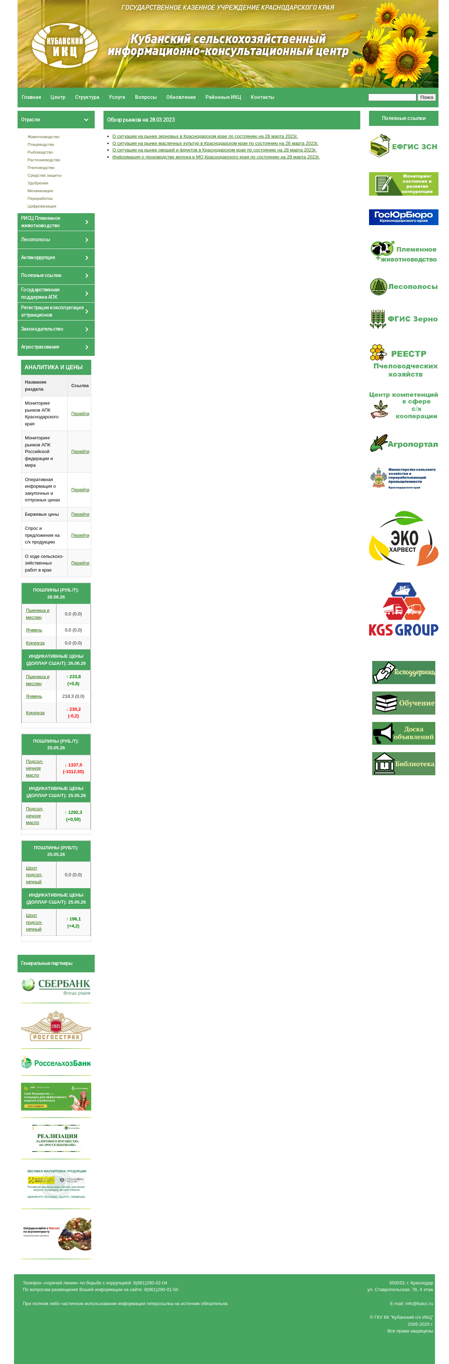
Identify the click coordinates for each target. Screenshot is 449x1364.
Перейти (80, 413)
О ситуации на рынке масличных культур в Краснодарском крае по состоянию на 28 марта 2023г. (216, 143)
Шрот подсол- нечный (34, 874)
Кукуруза (35, 643)
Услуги (117, 97)
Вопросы (146, 97)
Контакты (262, 97)
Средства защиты (45, 175)
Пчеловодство (41, 167)
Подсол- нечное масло (34, 768)
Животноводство (44, 136)
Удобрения (38, 183)
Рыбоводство (40, 152)
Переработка (40, 198)
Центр (58, 97)
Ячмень (34, 630)
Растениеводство (44, 159)
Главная (31, 97)
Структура (87, 97)
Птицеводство (41, 144)
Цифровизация (42, 206)
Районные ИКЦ (223, 97)
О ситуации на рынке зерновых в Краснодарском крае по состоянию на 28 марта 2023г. (205, 136)
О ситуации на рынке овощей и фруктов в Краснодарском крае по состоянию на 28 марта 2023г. (215, 150)
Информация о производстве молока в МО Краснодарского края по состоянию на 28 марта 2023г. (216, 157)
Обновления (181, 97)
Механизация (40, 190)
